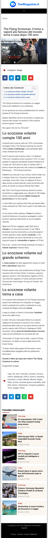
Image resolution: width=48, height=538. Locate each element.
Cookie (26, 534)
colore (10, 377)
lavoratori (11, 379)
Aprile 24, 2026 (23, 462)
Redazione (33, 534)
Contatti (20, 534)
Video (22, 388)
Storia (14, 385)
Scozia (15, 382)
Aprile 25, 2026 (23, 427)
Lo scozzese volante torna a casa (17, 97)
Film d (26, 377)
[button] (24, 10)
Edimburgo (18, 377)
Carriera (39, 374)
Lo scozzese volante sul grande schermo (20, 94)
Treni (9, 388)
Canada (32, 374)
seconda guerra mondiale (30, 382)
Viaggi (19, 70)
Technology (22, 416)
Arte (17, 374)
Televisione (23, 385)
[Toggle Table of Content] (32, 88)
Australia (24, 374)
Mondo (26, 379)
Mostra (33, 379)
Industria (40, 377)
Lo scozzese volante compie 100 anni (19, 92)
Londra (19, 379)
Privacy (13, 534)
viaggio (16, 388)
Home (4, 18)
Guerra (33, 377)
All (14, 374)
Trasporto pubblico (36, 385)
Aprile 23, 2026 (23, 496)
